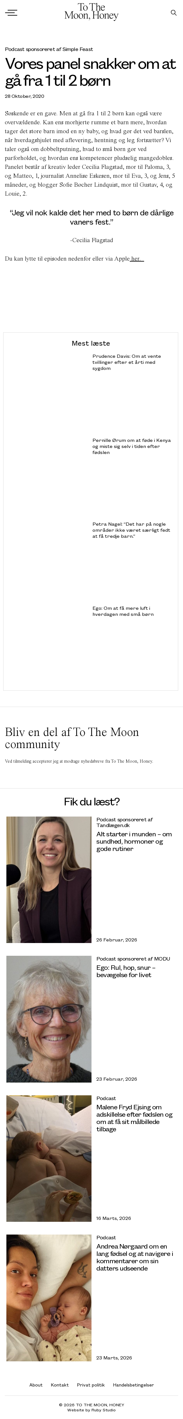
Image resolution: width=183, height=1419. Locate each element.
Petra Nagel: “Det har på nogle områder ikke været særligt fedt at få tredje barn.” (131, 530)
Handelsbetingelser (133, 1385)
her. (137, 258)
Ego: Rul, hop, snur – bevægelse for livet (126, 970)
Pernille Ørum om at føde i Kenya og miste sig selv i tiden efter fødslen (131, 446)
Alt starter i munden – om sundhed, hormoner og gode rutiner (134, 841)
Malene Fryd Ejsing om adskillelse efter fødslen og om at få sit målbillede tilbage (134, 1117)
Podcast (106, 1098)
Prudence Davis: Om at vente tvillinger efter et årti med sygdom (126, 362)
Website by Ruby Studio (91, 1410)
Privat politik (91, 1385)
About (36, 1385)
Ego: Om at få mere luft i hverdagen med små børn (123, 611)
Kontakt (60, 1385)
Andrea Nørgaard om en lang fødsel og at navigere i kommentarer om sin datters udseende (134, 1256)
